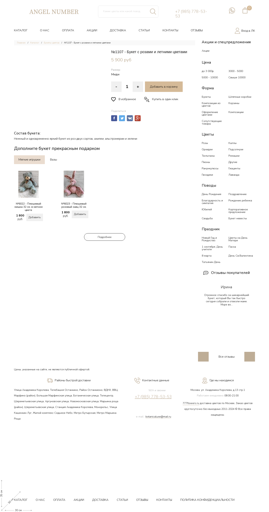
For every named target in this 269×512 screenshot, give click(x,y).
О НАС (44, 30)
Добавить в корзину (164, 87)
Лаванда (233, 175)
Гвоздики (207, 175)
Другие (232, 162)
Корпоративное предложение (238, 211)
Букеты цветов (51, 42)
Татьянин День (211, 262)
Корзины (233, 103)
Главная (21, 42)
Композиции (236, 112)
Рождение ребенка (240, 200)
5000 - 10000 (210, 77)
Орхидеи (207, 149)
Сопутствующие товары (212, 122)
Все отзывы (227, 357)
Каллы (232, 143)
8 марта (206, 255)
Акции (205, 51)
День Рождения (211, 194)
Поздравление (237, 194)
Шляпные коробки (239, 97)
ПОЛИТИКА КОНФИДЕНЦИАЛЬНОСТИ (207, 500)
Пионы (206, 162)
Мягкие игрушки (29, 160)
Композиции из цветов (211, 104)
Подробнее (105, 237)
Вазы (53, 160)
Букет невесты (237, 218)
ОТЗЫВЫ (197, 30)
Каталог (34, 42)
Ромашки (233, 156)
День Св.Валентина (240, 255)
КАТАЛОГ (20, 30)
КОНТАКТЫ (170, 30)
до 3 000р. (208, 71)
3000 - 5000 (235, 71)
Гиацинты (234, 168)
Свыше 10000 (236, 77)
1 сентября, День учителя (212, 248)
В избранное (123, 99)
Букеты (206, 97)
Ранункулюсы (210, 168)
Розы (205, 143)
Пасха (232, 247)
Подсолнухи (235, 149)
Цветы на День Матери (238, 239)
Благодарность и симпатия (212, 202)
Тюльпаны (208, 156)
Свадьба (207, 218)
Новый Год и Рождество (209, 239)
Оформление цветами (210, 113)
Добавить (35, 217)
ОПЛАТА (68, 30)
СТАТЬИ (144, 30)
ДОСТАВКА (118, 30)
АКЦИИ (92, 30)
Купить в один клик (161, 99)
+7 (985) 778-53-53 (191, 14)
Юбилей (207, 209)
